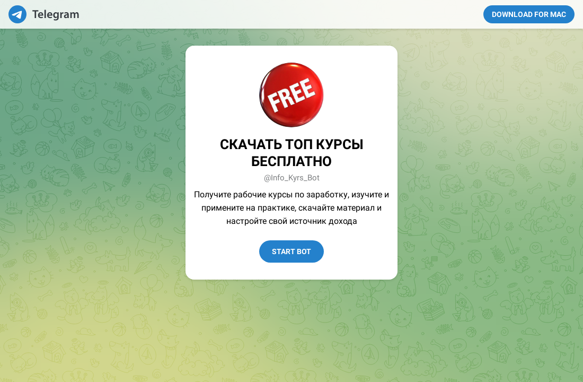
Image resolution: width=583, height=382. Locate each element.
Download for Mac (529, 14)
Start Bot (291, 251)
